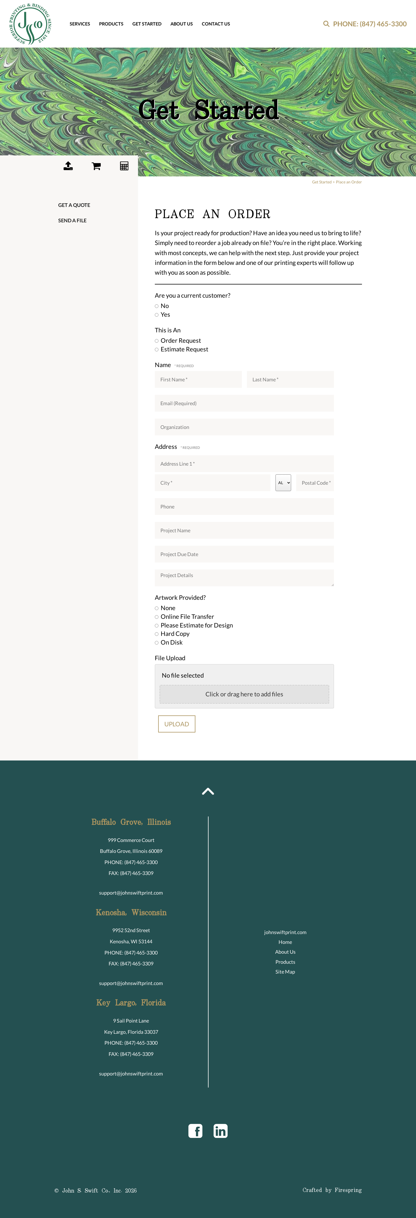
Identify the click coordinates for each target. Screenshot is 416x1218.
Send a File (72, 220)
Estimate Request (181, 349)
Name (163, 364)
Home (285, 942)
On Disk (169, 642)
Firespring (348, 1190)
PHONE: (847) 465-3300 (370, 24)
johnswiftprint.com (285, 932)
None (165, 608)
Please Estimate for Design (194, 625)
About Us (181, 23)
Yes (162, 314)
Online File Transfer (184, 616)
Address (166, 446)
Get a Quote (74, 205)
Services (80, 23)
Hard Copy (172, 633)
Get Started (147, 23)
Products (111, 23)
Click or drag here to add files (244, 694)
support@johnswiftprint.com (131, 893)
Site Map (285, 972)
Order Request (178, 340)
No (162, 305)
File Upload (170, 658)
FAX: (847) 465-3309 (131, 873)
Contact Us (216, 23)
